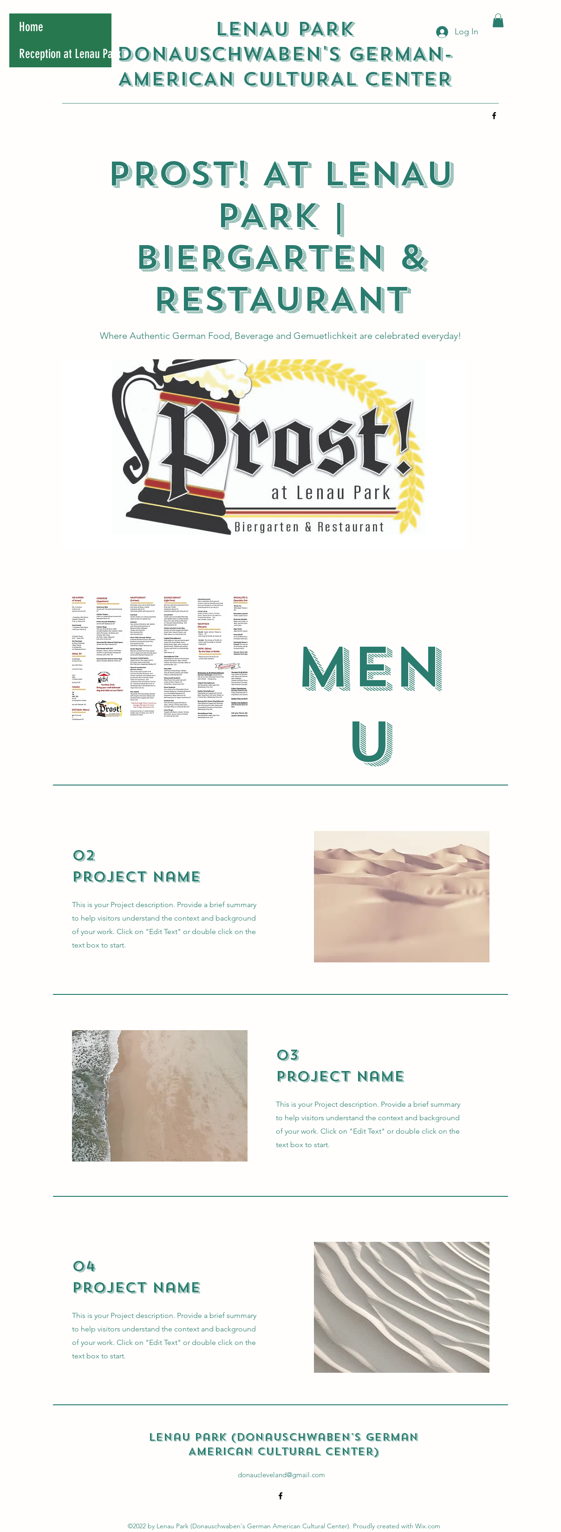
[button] (498, 20)
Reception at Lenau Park (65, 53)
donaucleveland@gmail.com (281, 1474)
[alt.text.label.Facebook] (494, 115)
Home (31, 26)
